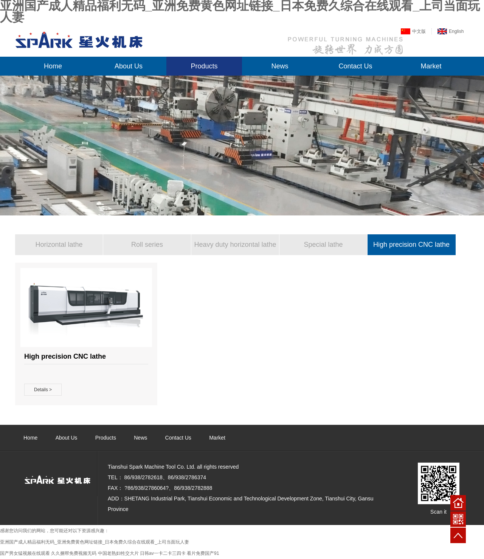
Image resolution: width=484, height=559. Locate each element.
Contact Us (355, 66)
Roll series (147, 244)
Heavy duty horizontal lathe (235, 244)
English (456, 31)
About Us (129, 66)
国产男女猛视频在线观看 (25, 553)
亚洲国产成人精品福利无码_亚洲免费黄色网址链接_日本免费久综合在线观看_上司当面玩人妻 (94, 542)
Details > (43, 389)
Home (53, 66)
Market (430, 66)
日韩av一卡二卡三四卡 (163, 553)
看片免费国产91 (203, 553)
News (279, 66)
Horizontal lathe (58, 244)
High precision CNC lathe (411, 244)
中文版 (419, 31)
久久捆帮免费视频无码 (73, 553)
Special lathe (323, 244)
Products (204, 66)
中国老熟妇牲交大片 (118, 553)
